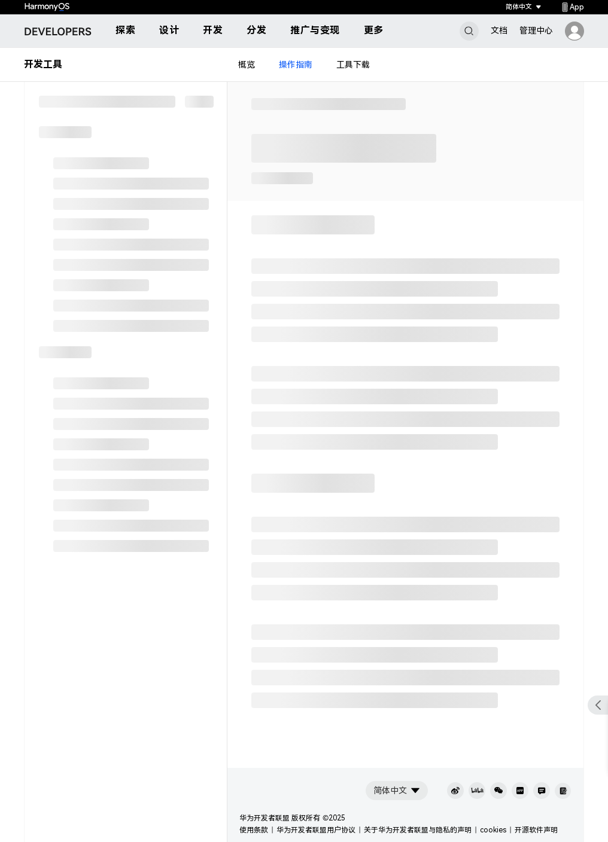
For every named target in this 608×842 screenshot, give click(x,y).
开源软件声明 (536, 830)
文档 (499, 30)
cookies (493, 830)
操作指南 (295, 64)
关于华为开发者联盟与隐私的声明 (418, 830)
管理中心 (536, 30)
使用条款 (253, 830)
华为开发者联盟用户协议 (315, 830)
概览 (246, 64)
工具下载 (353, 64)
